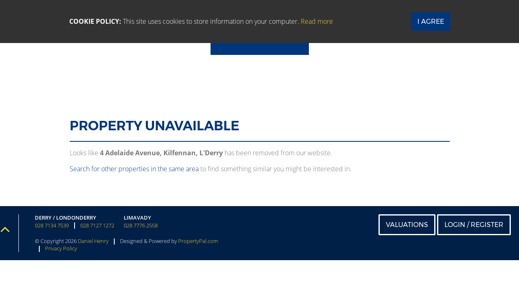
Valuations (407, 225)
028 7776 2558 (141, 225)
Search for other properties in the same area (134, 168)
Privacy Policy (61, 248)
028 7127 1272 (97, 225)
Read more (317, 21)
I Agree (430, 21)
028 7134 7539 (52, 225)
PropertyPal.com (198, 241)
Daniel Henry (93, 241)
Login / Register (473, 225)
